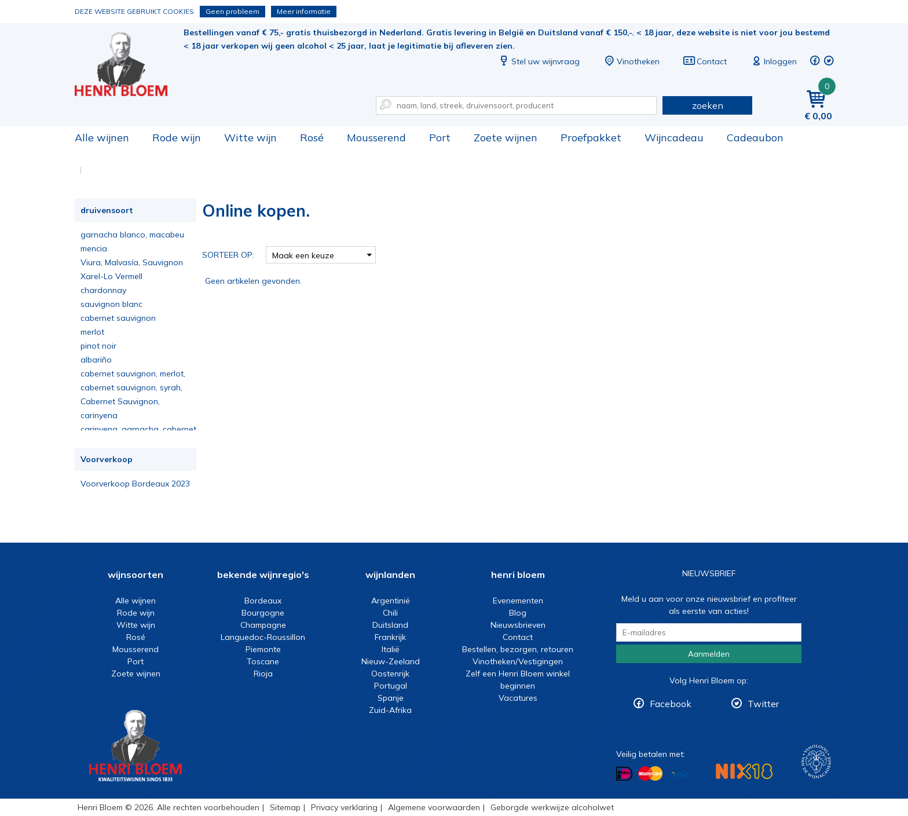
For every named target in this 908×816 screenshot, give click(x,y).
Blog (517, 613)
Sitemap (285, 807)
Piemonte (263, 649)
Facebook (670, 703)
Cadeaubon (755, 137)
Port (440, 137)
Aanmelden (709, 653)
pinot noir (98, 346)
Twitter (763, 703)
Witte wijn (250, 137)
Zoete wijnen (505, 137)
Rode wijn (176, 137)
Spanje (391, 698)
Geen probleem (232, 11)
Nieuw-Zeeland (390, 661)
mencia (93, 248)
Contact (705, 61)
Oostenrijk (390, 673)
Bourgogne (262, 613)
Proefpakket (591, 137)
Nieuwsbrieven (517, 625)
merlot (92, 332)
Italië (391, 649)
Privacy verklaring (344, 807)
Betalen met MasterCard (650, 773)
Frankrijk (390, 637)
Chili (390, 613)
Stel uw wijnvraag (538, 61)
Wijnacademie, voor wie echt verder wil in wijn (816, 762)
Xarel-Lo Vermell (111, 276)
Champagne (263, 625)
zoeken (707, 105)
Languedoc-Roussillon (263, 637)
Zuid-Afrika (390, 710)
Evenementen (518, 600)
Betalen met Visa (680, 774)
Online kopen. (129, 64)
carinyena (99, 415)
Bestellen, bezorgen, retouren (517, 649)
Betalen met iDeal (624, 774)
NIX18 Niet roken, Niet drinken (744, 771)
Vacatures (518, 698)
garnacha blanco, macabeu (132, 234)
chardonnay (103, 290)
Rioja (263, 673)
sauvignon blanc (111, 304)
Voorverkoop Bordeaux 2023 (135, 483)
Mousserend (376, 137)
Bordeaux (262, 600)
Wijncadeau (674, 137)
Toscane (263, 661)
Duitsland (390, 625)
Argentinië (390, 600)
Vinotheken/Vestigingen (518, 661)
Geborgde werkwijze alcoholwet (552, 807)
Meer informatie (304, 11)
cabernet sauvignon (118, 318)
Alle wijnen (102, 137)
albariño (96, 359)
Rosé (312, 137)
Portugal (390, 685)
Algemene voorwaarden (434, 807)
